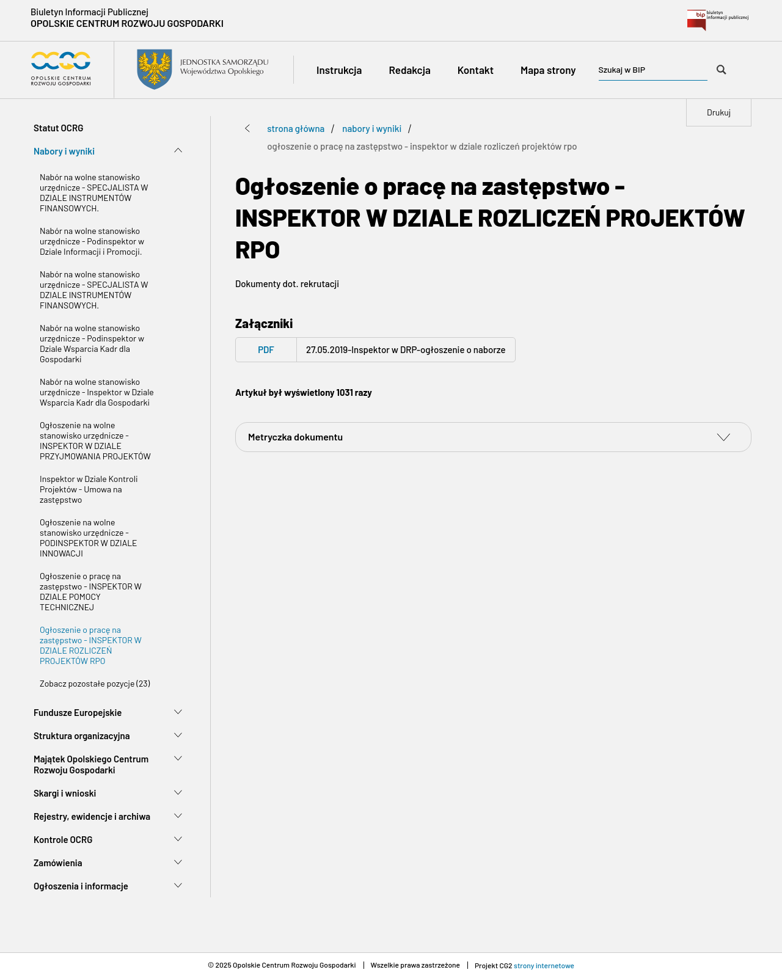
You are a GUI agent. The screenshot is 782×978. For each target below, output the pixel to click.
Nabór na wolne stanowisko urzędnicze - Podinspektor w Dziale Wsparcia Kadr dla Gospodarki (92, 343)
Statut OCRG (58, 127)
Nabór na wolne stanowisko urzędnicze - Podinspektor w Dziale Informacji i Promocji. (92, 241)
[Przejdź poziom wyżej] (247, 128)
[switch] (723, 437)
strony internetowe (544, 965)
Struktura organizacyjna (82, 735)
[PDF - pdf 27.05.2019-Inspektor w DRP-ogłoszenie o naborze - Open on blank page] (375, 349)
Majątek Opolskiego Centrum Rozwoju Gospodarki (91, 764)
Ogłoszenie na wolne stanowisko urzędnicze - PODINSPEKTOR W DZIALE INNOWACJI (88, 537)
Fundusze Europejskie (78, 712)
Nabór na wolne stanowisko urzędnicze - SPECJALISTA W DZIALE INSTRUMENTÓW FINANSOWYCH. (94, 192)
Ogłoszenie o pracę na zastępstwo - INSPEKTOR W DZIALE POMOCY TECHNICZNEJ (91, 591)
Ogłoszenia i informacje (81, 885)
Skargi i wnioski (65, 792)
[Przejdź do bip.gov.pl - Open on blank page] (717, 21)
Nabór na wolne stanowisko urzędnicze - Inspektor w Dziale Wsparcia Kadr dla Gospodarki (97, 391)
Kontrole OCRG (63, 839)
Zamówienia (58, 862)
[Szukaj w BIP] (721, 69)
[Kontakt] (475, 70)
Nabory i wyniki (64, 150)
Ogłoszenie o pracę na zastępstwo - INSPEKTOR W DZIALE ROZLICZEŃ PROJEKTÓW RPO (91, 645)
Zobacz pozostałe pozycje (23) (95, 683)
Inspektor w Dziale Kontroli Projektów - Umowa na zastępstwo (88, 489)
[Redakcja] (409, 70)
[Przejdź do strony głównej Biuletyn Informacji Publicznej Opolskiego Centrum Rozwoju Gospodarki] (150, 69)
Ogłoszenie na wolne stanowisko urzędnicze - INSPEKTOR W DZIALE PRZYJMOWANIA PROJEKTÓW (95, 440)
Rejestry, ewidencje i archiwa (92, 816)
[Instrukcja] (339, 70)
